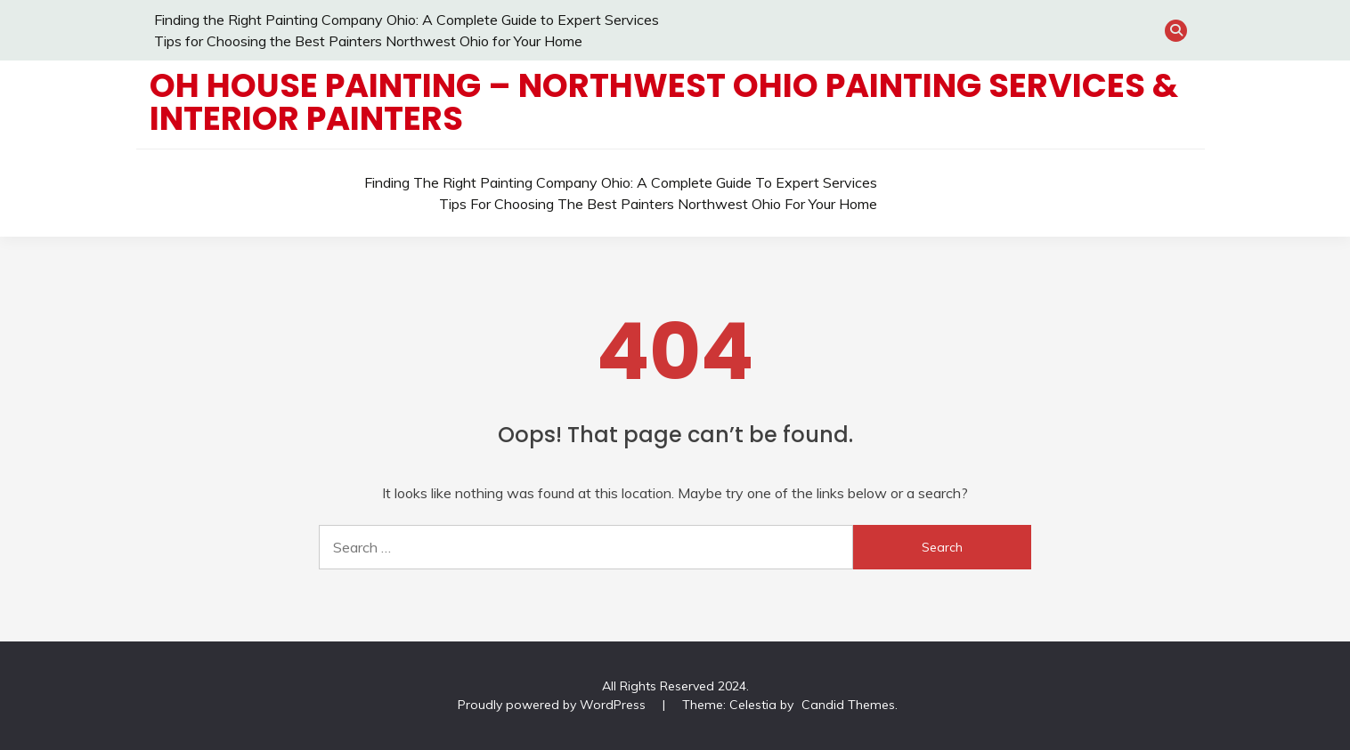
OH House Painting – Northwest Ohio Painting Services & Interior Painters (664, 101)
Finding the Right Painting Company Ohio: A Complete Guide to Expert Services (406, 19)
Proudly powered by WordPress (553, 705)
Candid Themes (848, 705)
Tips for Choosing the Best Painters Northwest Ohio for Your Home (368, 41)
